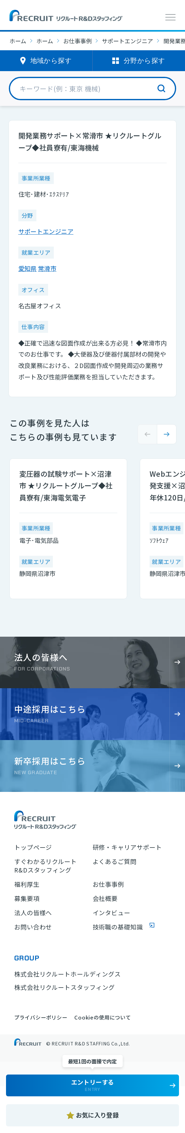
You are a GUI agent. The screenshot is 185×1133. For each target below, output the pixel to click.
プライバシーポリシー (40, 1017)
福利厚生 (27, 884)
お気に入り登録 (97, 1115)
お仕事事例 (77, 41)
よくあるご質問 (115, 861)
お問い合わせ (33, 927)
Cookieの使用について (102, 1017)
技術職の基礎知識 (118, 927)
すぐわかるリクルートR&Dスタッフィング (45, 865)
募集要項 (27, 898)
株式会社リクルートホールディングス (67, 974)
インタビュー (112, 913)
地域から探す (51, 60)
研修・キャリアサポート (127, 847)
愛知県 (27, 268)
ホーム (17, 41)
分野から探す (144, 60)
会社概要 (105, 898)
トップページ (33, 847)
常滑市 (47, 268)
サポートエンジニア (127, 41)
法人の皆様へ (33, 913)
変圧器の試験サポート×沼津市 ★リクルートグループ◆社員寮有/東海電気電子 (66, 485)
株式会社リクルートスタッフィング (64, 987)
